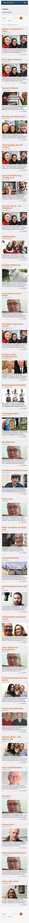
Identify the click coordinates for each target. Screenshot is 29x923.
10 (2, 20)
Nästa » (10, 20)
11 (5, 20)
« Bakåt (4, 18)
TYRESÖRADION (8, 3)
